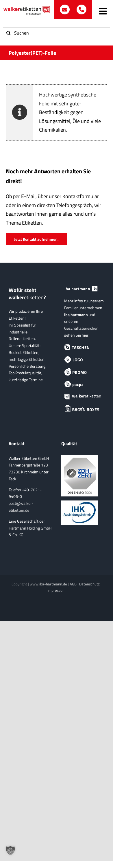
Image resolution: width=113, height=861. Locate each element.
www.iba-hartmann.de (48, 584)
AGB (73, 584)
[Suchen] (56, 32)
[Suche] (8, 32)
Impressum (56, 590)
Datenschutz (89, 584)
